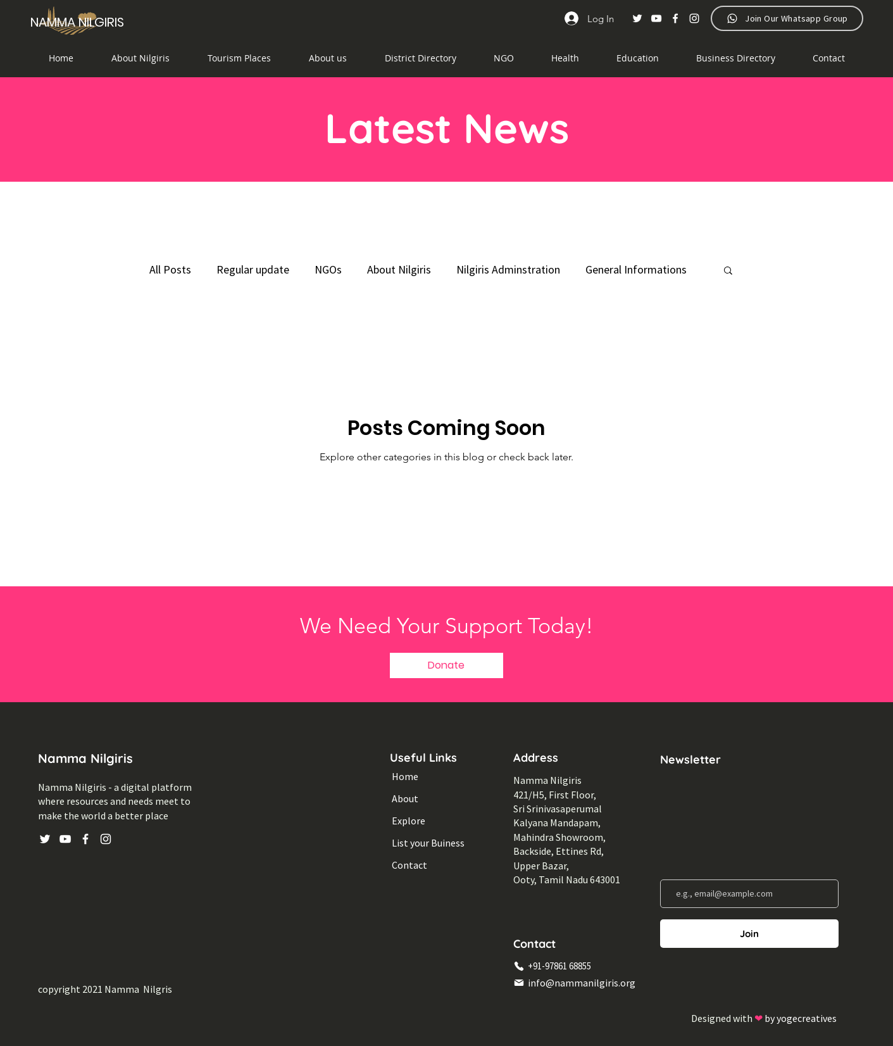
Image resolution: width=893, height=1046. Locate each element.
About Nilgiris (399, 269)
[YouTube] (656, 18)
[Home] (431, 777)
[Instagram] (694, 18)
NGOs (328, 269)
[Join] (749, 933)
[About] (431, 799)
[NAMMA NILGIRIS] (79, 22)
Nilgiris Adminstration (508, 269)
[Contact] (431, 865)
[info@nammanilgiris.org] (578, 983)
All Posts (170, 269)
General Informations (636, 269)
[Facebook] (675, 18)
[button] (420, 58)
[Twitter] (637, 18)
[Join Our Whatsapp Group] (787, 18)
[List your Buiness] (431, 843)
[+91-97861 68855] (578, 966)
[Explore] (431, 821)
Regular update (252, 269)
